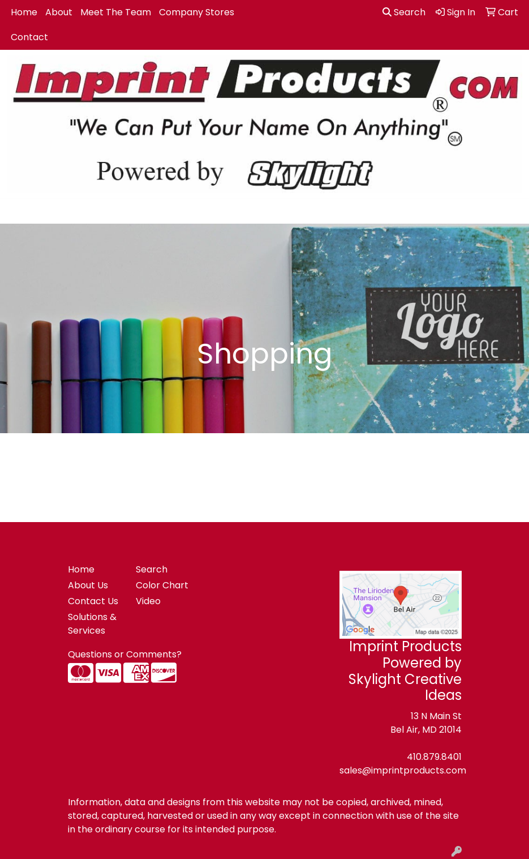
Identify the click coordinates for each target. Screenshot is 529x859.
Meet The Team (115, 12)
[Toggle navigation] (17, 211)
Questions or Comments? (125, 654)
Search (403, 12)
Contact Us (93, 601)
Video (148, 601)
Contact (29, 37)
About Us (88, 585)
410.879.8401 (434, 756)
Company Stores (196, 12)
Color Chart (162, 585)
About (58, 12)
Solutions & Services (92, 623)
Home (24, 12)
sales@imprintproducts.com (402, 770)
